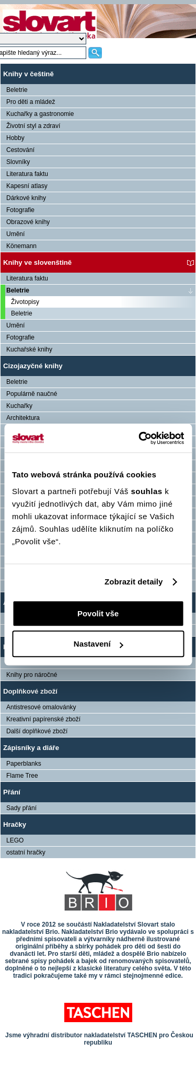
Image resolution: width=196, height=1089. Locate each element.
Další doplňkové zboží (36, 731)
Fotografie (20, 210)
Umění (15, 234)
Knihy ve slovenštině (37, 262)
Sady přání (21, 808)
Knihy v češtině (28, 74)
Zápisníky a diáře (31, 748)
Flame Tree (22, 775)
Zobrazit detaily (134, 581)
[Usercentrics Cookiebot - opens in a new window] (139, 438)
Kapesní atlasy (27, 186)
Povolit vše (98, 613)
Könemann (21, 246)
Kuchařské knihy (29, 349)
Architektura (23, 417)
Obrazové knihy (28, 222)
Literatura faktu (27, 174)
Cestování (20, 150)
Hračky (14, 824)
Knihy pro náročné (31, 674)
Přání (11, 792)
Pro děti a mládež (30, 102)
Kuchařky (19, 405)
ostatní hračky (25, 852)
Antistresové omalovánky (41, 707)
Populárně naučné (31, 393)
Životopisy (25, 302)
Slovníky (18, 162)
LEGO (15, 840)
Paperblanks (23, 763)
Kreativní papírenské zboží (43, 719)
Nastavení (98, 643)
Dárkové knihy (26, 198)
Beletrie (17, 89)
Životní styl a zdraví (33, 126)
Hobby (15, 138)
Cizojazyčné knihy (33, 366)
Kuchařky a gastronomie (40, 114)
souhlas (148, 491)
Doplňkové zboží (30, 691)
